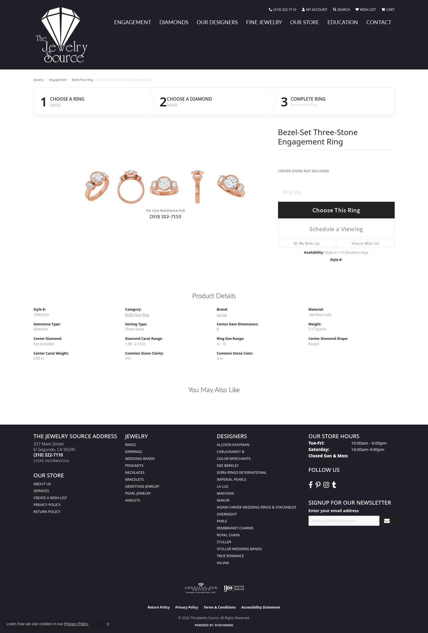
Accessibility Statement (260, 607)
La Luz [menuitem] (222, 486)
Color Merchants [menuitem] (234, 458)
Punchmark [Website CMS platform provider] (224, 625)
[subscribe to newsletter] (386, 521)
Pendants (134, 465)
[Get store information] (51, 460)
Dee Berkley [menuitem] (228, 465)
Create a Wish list (50, 497)
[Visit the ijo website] (234, 588)
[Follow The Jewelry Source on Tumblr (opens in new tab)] (334, 485)
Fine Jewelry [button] (264, 22)
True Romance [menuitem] (230, 555)
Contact (378, 22)
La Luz (222, 314)
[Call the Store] (48, 455)
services (41, 490)
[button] (314, 10)
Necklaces (135, 472)
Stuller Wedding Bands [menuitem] (239, 548)
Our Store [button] (304, 22)
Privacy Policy (47, 504)
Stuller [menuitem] (224, 541)
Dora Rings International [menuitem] (242, 472)
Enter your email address (334, 510)
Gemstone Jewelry (142, 486)
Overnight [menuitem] (227, 514)
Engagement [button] (132, 22)
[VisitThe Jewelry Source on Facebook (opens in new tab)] (311, 485)
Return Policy (47, 511)
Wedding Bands (140, 458)
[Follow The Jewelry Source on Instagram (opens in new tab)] (326, 485)
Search (55, 105)
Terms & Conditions (220, 607)
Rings (130, 444)
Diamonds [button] (173, 22)
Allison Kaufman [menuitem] (233, 444)
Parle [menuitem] (222, 521)
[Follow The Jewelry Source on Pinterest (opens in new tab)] (318, 485)
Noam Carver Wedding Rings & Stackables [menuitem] (256, 507)
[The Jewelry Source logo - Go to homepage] (64, 35)
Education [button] (342, 22)
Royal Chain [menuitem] (228, 534)
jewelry (39, 80)
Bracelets (134, 479)
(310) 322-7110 (165, 216)
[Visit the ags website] (201, 588)
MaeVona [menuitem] (225, 493)
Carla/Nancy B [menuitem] (230, 451)
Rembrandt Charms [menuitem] (235, 527)
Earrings (133, 451)
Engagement (58, 80)
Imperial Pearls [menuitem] (231, 479)
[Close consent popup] (108, 624)
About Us (42, 483)
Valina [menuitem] (223, 562)
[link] (282, 10)
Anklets (132, 500)
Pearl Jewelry (138, 493)
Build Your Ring (82, 80)
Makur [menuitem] (223, 500)
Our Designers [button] (217, 22)
